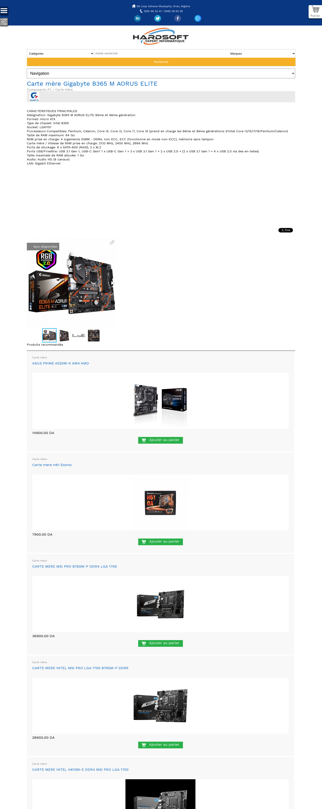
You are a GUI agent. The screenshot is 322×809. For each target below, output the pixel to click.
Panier (315, 15)
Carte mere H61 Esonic (52, 465)
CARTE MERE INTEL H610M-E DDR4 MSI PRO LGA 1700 (80, 769)
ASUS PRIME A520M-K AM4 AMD (60, 363)
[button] (112, 242)
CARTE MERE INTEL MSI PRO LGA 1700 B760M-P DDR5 (80, 668)
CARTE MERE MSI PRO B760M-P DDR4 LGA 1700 (74, 566)
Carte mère (39, 357)
